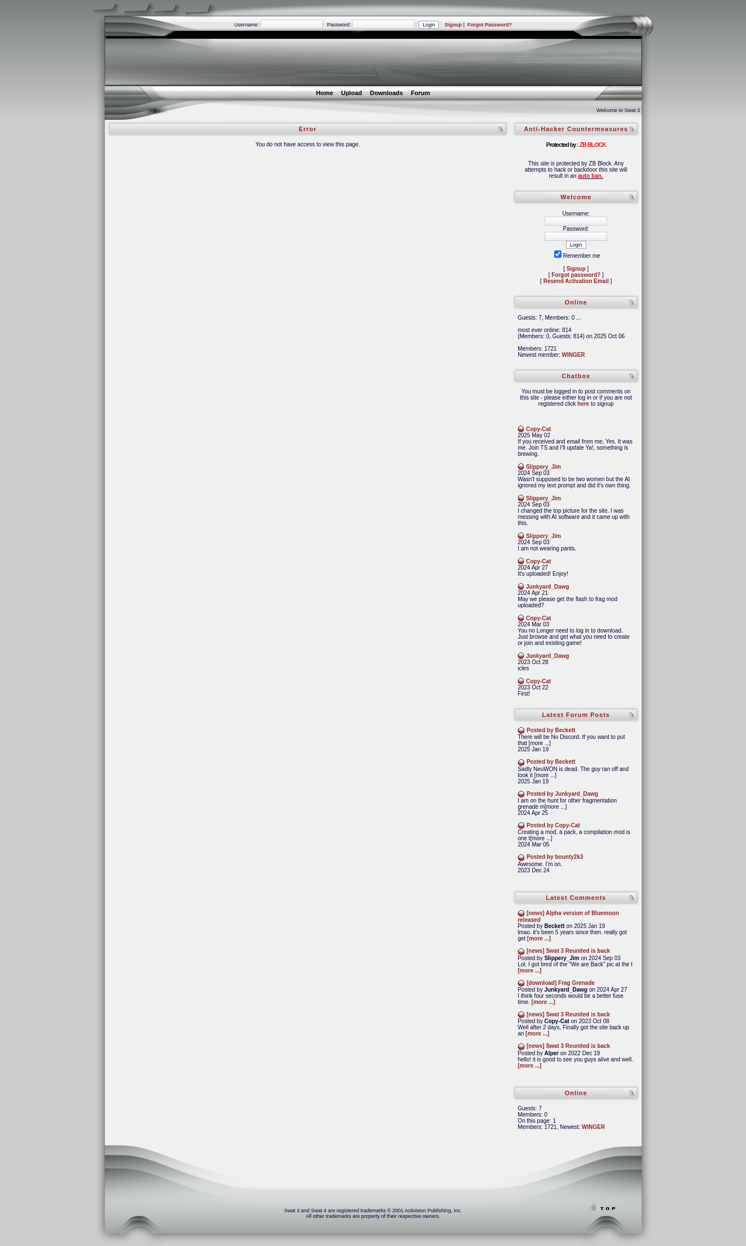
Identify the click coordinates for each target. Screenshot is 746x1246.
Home (325, 92)
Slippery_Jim (543, 467)
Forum (420, 92)
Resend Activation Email (576, 281)
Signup (453, 25)
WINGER (573, 355)
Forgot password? (575, 275)
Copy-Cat (538, 429)
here (583, 404)
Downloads (386, 92)
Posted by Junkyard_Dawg (562, 794)
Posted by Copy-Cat (553, 825)
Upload (351, 92)
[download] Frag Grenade (561, 983)
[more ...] (539, 938)
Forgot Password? (490, 25)
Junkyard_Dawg (547, 587)
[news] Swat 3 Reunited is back (568, 951)
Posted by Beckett (551, 730)
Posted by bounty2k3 (555, 857)
